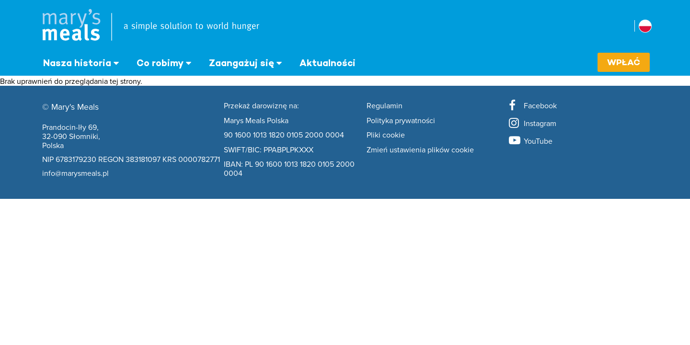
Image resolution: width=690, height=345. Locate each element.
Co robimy (160, 63)
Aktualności (327, 63)
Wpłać (623, 62)
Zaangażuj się (241, 63)
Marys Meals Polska (256, 121)
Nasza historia (77, 63)
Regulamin (384, 106)
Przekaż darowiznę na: (261, 106)
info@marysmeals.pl (75, 173)
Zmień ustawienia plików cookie (420, 150)
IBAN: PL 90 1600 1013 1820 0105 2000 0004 (289, 169)
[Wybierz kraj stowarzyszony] (645, 26)
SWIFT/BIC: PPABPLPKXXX (268, 150)
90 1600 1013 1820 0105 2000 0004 (284, 135)
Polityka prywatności (401, 121)
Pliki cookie (386, 135)
